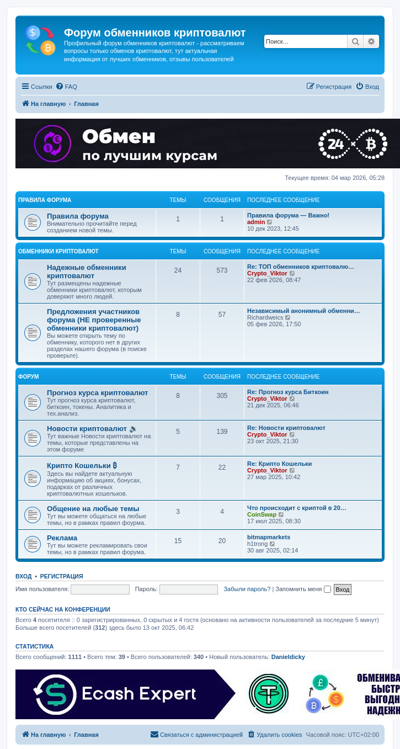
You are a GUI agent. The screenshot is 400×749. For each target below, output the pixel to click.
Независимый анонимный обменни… (303, 310)
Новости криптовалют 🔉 (92, 428)
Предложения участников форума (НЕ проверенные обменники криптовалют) (94, 319)
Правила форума (44, 200)
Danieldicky (288, 657)
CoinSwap (261, 514)
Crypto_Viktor (267, 273)
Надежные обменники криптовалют (86, 271)
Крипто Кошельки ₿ (82, 465)
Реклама (62, 538)
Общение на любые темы (93, 508)
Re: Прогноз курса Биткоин (288, 392)
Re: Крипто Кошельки (279, 463)
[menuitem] (66, 86)
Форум (28, 377)
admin (256, 222)
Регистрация (61, 576)
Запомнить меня (302, 589)
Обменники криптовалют (58, 251)
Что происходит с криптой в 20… (296, 507)
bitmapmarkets (268, 537)
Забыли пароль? (246, 589)
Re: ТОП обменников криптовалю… (300, 266)
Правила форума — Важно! (288, 215)
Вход (23, 576)
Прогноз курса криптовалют (97, 393)
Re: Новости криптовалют (286, 427)
